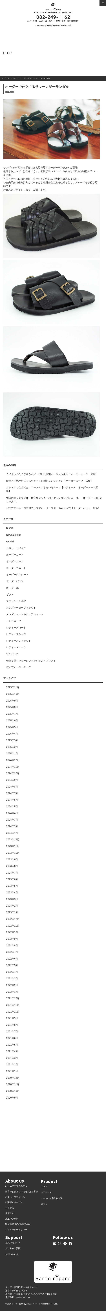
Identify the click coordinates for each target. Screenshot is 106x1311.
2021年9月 (12, 1018)
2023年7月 (12, 872)
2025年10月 (12, 694)
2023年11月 (12, 846)
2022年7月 (12, 952)
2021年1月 (12, 1071)
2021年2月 (12, 1064)
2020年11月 (12, 1084)
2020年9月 (12, 1097)
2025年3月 (12, 740)
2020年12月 (12, 1078)
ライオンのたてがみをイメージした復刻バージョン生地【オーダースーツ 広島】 (52, 474)
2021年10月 (12, 1011)
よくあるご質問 (12, 1248)
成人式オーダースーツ (18, 667)
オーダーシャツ (15, 561)
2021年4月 (12, 1051)
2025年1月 (12, 753)
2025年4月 (12, 733)
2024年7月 (12, 793)
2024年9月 (12, 780)
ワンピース (12, 654)
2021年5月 (12, 1044)
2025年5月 (12, 727)
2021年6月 (12, 1038)
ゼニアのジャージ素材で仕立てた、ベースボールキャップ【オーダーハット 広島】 (53, 508)
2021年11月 (12, 1005)
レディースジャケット (18, 640)
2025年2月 (12, 747)
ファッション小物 (16, 601)
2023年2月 (12, 905)
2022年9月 (12, 939)
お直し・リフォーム (15, 1197)
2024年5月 (12, 806)
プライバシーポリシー (16, 1229)
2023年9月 (12, 859)
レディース (46, 1192)
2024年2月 (12, 826)
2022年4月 (12, 972)
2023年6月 (12, 879)
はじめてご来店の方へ (16, 1186)
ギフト (10, 594)
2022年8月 (12, 945)
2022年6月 (12, 958)
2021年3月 (12, 1058)
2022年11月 (12, 925)
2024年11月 (12, 767)
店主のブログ (11, 1218)
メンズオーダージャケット (21, 607)
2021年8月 (12, 1025)
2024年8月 (12, 786)
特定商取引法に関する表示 (18, 1224)
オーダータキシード (17, 574)
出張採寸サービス (14, 1202)
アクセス (9, 1208)
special (10, 541)
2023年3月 (12, 899)
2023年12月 (12, 839)
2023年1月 (12, 912)
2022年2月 (12, 985)
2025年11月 (12, 687)
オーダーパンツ (15, 581)
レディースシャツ (16, 634)
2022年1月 (12, 992)
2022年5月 (12, 965)
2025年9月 (12, 700)
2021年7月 (12, 1031)
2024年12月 (12, 760)
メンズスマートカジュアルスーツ (24, 614)
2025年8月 (12, 707)
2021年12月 (12, 998)
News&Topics (13, 535)
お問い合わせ (11, 1254)
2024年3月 (12, 819)
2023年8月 (12, 866)
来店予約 (9, 1213)
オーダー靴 (12, 588)
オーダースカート (16, 568)
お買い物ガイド (12, 1242)
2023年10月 (12, 853)
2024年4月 (12, 813)
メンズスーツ (13, 621)
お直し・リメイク (16, 548)
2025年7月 (12, 714)
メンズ (44, 1186)
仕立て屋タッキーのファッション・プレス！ (31, 660)
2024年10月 (12, 773)
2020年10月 (12, 1091)
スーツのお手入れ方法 (51, 1198)
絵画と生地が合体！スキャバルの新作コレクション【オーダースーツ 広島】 (49, 480)
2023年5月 (12, 886)
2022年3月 (12, 978)
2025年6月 (12, 720)
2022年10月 (12, 932)
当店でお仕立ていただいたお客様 (21, 1191)
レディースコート (16, 627)
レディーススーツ (16, 647)
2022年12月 (12, 919)
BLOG (9, 528)
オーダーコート (15, 554)
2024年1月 (12, 833)
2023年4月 (12, 892)
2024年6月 (12, 800)
